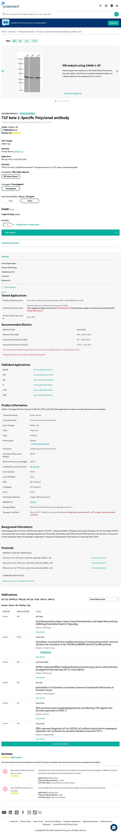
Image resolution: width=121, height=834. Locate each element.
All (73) (4, 599)
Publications (9, 130)
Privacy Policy (25, 821)
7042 (32, 477)
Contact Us (14, 821)
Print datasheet (8, 287)
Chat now (113, 23)
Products (12, 32)
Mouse (11, 605)
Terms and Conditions (53, 821)
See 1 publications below (43, 390)
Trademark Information (71, 821)
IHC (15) (30, 599)
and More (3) (18, 152)
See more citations (60, 744)
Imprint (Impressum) (90, 821)
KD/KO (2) (13, 599)
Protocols (5, 276)
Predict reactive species (40, 444)
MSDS (3, 292)
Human (4, 605)
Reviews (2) (6, 133)
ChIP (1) (51, 599)
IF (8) (37, 599)
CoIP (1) (43, 599)
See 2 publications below (43, 370)
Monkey (22, 605)
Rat (17, 605)
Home (3, 32)
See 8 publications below (43, 385)
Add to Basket (10, 233)
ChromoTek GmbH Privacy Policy (65, 824)
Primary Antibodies (26, 32)
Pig (28, 605)
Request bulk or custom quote (27, 225)
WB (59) (22, 599)
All (14, 41)
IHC (27, 41)
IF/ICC (34, 41)
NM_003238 (34, 467)
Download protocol (99, 558)
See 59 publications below (44, 375)
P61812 (33, 502)
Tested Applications (8, 263)
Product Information (9, 268)
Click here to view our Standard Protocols (18, 581)
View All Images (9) (72, 93)
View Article (40, 632)
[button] (113, 827)
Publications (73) (7, 272)
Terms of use (38, 821)
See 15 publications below (44, 380)
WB (20, 41)
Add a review (16, 757)
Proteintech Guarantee (10, 243)
